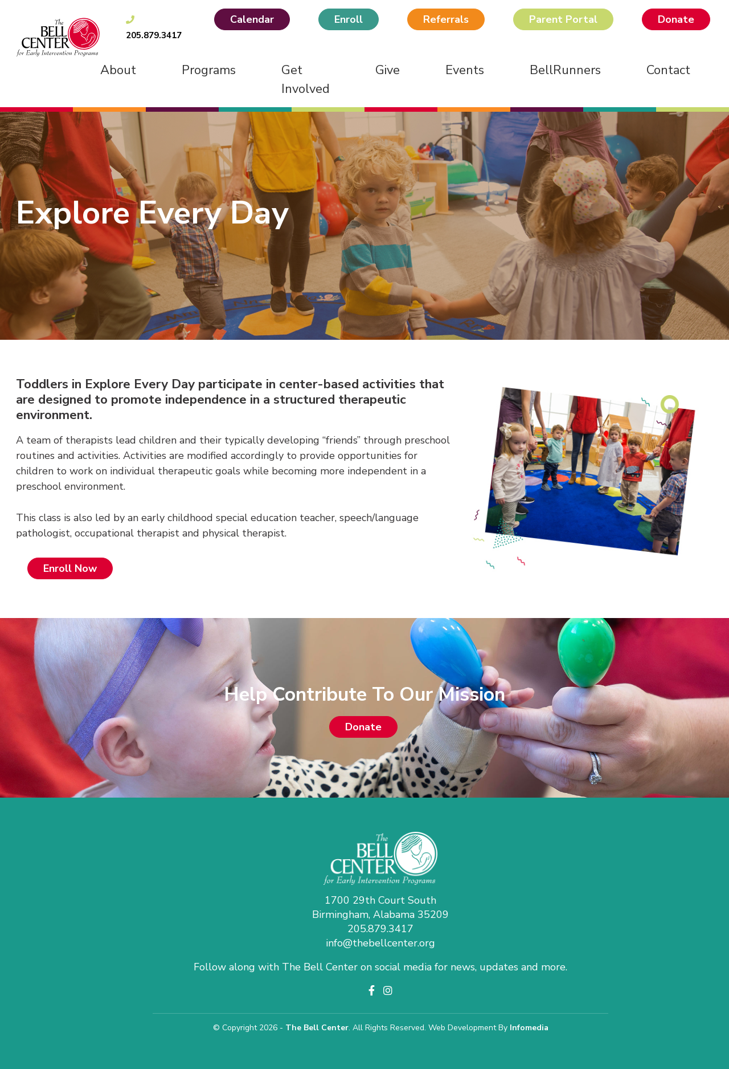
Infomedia (529, 1027)
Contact (668, 70)
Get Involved (305, 79)
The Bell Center (317, 1027)
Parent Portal (563, 19)
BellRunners (565, 70)
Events (464, 70)
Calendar (252, 19)
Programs (209, 70)
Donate (676, 19)
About (118, 70)
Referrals (446, 19)
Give (387, 70)
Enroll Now (70, 568)
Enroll (348, 19)
